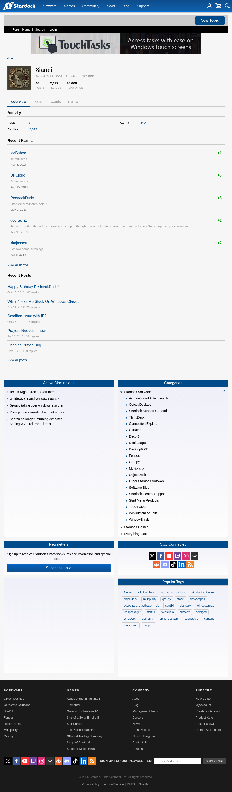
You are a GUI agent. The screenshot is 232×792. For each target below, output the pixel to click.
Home (10, 58)
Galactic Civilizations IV (82, 711)
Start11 (8, 711)
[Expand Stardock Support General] (126, 411)
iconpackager (132, 612)
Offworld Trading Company (84, 736)
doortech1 (18, 220)
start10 (169, 605)
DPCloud (17, 175)
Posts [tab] (38, 102)
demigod (201, 612)
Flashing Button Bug (24, 345)
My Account (203, 705)
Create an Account (208, 711)
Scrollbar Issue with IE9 (26, 316)
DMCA (131, 784)
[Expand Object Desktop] (126, 405)
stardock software (203, 592)
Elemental (73, 705)
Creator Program (143, 736)
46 (28, 122)
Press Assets (141, 730)
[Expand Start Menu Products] (126, 501)
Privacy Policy (90, 784)
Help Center (203, 698)
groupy (166, 599)
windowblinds (146, 592)
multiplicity (149, 599)
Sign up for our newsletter (125, 761)
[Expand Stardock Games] (121, 527)
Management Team (145, 711)
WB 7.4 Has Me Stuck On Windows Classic (43, 302)
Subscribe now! (58, 568)
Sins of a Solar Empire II (83, 717)
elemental (147, 618)
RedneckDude (22, 198)
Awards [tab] (55, 102)
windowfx (129, 618)
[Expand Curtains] (126, 430)
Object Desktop (14, 698)
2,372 (33, 129)
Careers (137, 717)
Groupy (9, 736)
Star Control (75, 724)
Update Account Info (209, 730)
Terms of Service (113, 784)
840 (143, 122)
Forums (137, 748)
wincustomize (205, 605)
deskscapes (197, 599)
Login (53, 29)
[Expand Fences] (126, 456)
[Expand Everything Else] (121, 534)
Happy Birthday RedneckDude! (33, 287)
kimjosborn (19, 243)
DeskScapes (12, 724)
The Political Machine (81, 730)
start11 (151, 612)
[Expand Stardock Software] (121, 392)
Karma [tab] (73, 102)
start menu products (173, 592)
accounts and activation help (141, 605)
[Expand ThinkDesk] (126, 418)
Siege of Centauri (78, 742)
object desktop (169, 618)
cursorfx (185, 612)
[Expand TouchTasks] (126, 507)
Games (69, 6)
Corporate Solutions (17, 705)
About (136, 698)
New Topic (210, 20)
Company (140, 690)
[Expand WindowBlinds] (126, 520)
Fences (9, 717)
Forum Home (21, 29)
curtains (209, 618)
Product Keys (204, 717)
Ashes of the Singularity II (84, 698)
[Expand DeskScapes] (126, 443)
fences (128, 592)
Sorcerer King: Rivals (81, 748)
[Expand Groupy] (126, 462)
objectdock (130, 599)
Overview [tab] (18, 102)
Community (90, 6)
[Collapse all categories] (224, 391)
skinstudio (167, 612)
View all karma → (19, 265)
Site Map (144, 784)
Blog (126, 6)
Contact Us (139, 742)
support (148, 625)
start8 (180, 599)
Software (50, 6)
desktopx (185, 605)
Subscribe (215, 761)
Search (40, 29)
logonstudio (191, 618)
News (111, 6)
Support (143, 6)
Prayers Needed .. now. (26, 331)
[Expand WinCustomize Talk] (126, 514)
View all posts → (19, 360)
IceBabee (18, 153)
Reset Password (206, 724)
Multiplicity (11, 730)
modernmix (131, 625)
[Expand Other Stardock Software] (126, 482)
